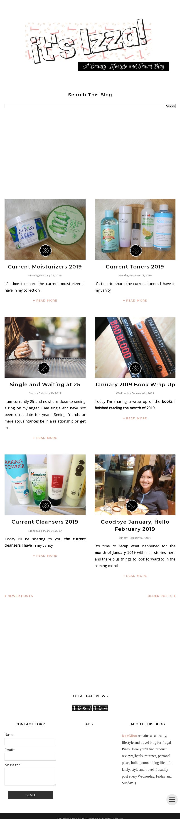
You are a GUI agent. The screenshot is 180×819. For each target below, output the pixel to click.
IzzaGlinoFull (77, 815)
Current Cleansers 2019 (45, 520)
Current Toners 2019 (134, 266)
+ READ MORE (45, 299)
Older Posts (160, 592)
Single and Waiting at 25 (45, 383)
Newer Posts (20, 592)
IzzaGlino (129, 732)
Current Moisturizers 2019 (45, 266)
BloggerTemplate (112, 815)
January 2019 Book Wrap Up (135, 383)
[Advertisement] (90, 154)
